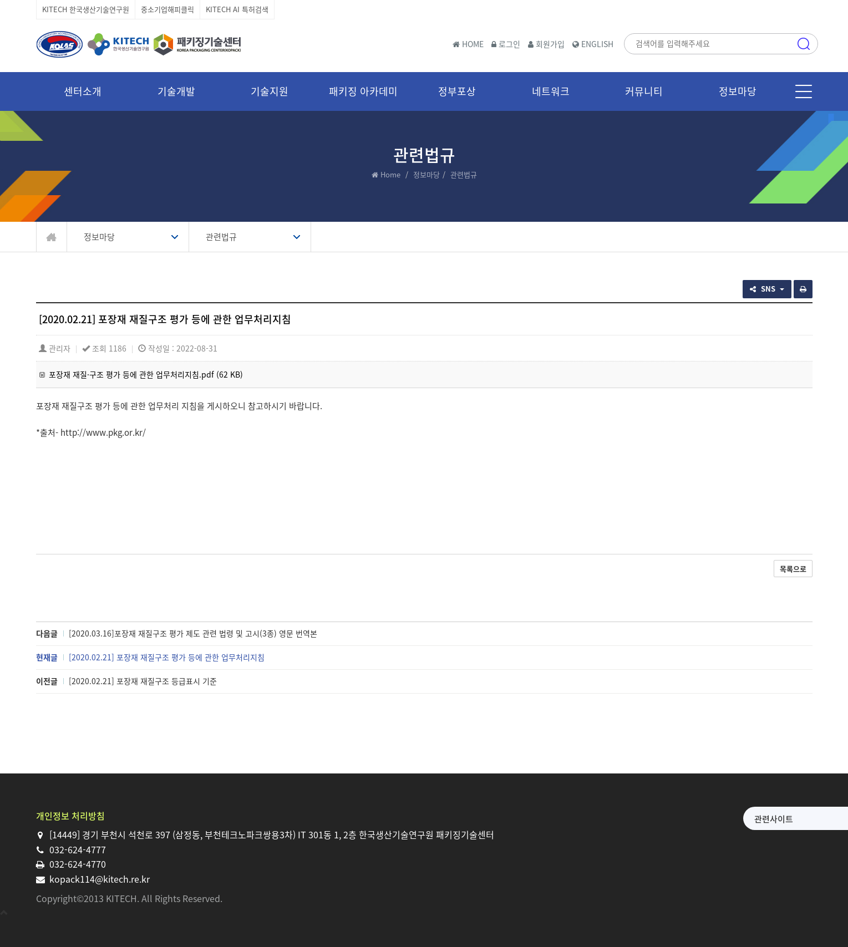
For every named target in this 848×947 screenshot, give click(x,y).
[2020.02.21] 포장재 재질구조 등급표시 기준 (143, 680)
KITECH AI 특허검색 (237, 9)
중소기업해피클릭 (167, 9)
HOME (468, 43)
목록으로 (793, 568)
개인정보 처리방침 (70, 815)
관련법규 (221, 237)
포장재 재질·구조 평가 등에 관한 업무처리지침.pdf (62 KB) (146, 374)
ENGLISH (592, 43)
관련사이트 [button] (687, 819)
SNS (767, 288)
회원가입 (546, 43)
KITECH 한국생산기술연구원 (85, 9)
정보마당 (426, 174)
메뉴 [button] (804, 91)
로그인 (505, 43)
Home (390, 174)
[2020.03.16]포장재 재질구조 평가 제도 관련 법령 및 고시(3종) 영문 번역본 (193, 633)
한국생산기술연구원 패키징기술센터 (138, 44)
